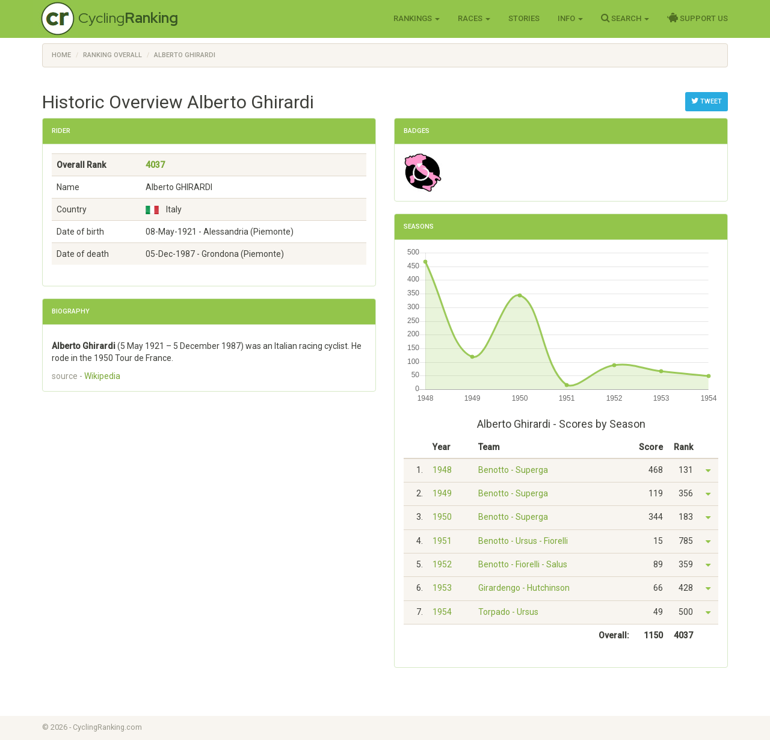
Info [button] (570, 18)
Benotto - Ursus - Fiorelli (523, 541)
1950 (442, 517)
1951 (442, 541)
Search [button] (625, 18)
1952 (442, 564)
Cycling (128, 17)
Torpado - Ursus (508, 612)
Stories (524, 18)
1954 (442, 612)
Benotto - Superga (513, 470)
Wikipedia (102, 376)
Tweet (706, 101)
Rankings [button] (416, 18)
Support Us (697, 18)
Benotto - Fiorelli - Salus (522, 564)
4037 (155, 165)
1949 (442, 493)
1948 (442, 470)
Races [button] (474, 18)
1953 (442, 588)
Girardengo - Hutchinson (524, 588)
